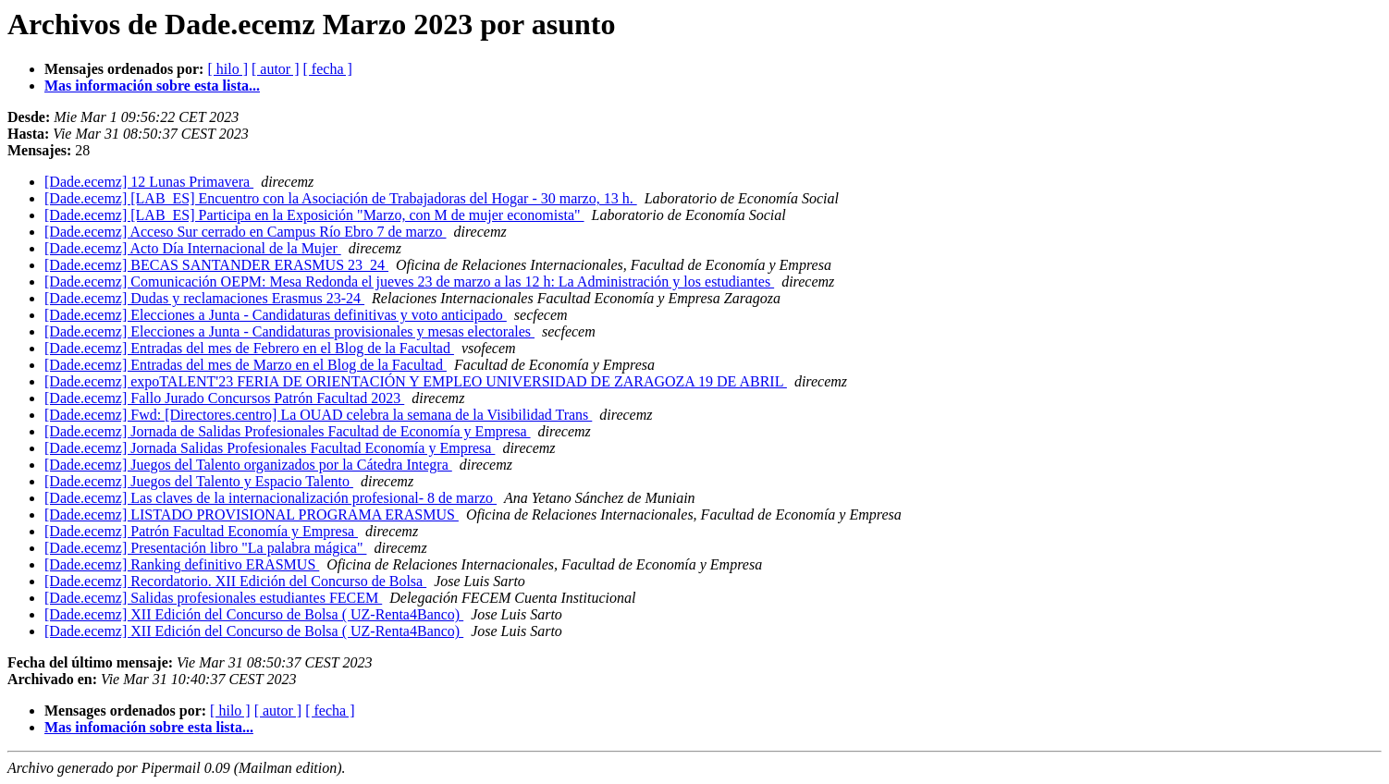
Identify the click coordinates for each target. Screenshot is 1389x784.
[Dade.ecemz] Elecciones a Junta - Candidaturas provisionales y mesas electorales (289, 331)
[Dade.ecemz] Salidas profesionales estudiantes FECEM (213, 598)
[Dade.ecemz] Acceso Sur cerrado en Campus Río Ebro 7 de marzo (245, 231)
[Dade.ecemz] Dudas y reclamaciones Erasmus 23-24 (204, 298)
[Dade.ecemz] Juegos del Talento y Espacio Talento (198, 481)
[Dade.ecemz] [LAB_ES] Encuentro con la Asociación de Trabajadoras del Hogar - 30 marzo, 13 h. (340, 198)
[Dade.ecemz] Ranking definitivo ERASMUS (181, 564)
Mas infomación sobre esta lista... (148, 727)
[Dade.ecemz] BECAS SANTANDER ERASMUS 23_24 (216, 265)
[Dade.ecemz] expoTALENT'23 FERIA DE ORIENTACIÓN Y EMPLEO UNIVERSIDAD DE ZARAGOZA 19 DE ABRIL (415, 381)
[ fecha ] (327, 69)
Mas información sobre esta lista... (152, 85)
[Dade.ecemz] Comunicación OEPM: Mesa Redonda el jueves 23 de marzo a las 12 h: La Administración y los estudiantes (409, 281)
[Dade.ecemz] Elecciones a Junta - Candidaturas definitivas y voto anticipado (275, 315)
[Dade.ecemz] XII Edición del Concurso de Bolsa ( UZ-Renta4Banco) (253, 614)
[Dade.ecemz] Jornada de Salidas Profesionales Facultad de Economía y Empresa (287, 431)
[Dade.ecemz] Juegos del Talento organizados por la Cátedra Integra (248, 464)
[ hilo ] (227, 69)
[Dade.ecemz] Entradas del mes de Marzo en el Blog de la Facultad (245, 365)
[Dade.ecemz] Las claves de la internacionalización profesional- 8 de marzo (270, 498)
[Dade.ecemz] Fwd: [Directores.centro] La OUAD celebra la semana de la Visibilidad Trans (318, 415)
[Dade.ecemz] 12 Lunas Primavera (148, 182)
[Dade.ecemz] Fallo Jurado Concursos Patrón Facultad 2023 (224, 398)
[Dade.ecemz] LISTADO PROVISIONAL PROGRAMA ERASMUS (251, 514)
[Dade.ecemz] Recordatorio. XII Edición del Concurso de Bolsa (235, 581)
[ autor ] (276, 69)
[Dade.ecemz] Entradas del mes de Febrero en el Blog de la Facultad (249, 348)
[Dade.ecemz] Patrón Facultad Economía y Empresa (201, 531)
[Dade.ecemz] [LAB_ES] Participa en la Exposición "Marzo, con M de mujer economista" (314, 215)
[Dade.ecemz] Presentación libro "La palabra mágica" (205, 548)
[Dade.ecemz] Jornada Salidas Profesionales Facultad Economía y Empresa (269, 448)
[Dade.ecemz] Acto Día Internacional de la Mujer (192, 248)
